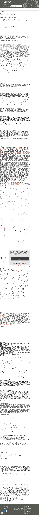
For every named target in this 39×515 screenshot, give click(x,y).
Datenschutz (3, 11)
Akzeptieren (20, 257)
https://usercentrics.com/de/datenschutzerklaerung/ (12, 310)
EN (7, 6)
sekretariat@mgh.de (5, 24)
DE (8, 6)
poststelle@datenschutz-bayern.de (7, 501)
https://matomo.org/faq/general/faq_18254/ (6, 298)
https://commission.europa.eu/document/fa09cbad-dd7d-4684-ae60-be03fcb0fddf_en (13, 232)
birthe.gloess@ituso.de (3, 31)
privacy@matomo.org (17, 270)
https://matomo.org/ (26, 270)
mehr (20, 261)
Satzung (12, 64)
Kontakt (26, 509)
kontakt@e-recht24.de (20, 314)
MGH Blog (26, 507)
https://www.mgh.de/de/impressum (5, 27)
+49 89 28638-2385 (15, 508)
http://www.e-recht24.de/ (4, 315)
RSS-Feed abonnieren (28, 508)
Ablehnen (19, 259)
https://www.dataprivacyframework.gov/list (15, 178)
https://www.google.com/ (3, 149)
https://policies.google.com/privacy (18, 183)
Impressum (26, 512)
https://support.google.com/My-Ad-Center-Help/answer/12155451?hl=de (13, 184)
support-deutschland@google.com (21, 148)
